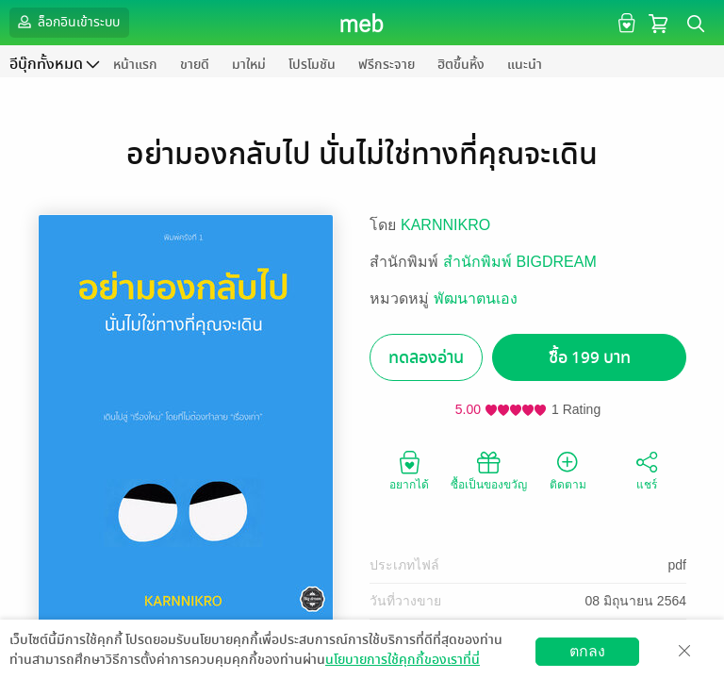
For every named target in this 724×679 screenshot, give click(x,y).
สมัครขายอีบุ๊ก (500, 664)
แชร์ (647, 469)
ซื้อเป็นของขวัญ (489, 469)
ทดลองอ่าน (426, 358)
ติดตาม (568, 469)
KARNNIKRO (445, 225)
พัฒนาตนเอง (476, 298)
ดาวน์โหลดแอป (123, 664)
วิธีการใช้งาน (599, 664)
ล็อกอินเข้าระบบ (67, 21)
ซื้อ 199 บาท (590, 358)
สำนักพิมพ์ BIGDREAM (520, 262)
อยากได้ (409, 469)
